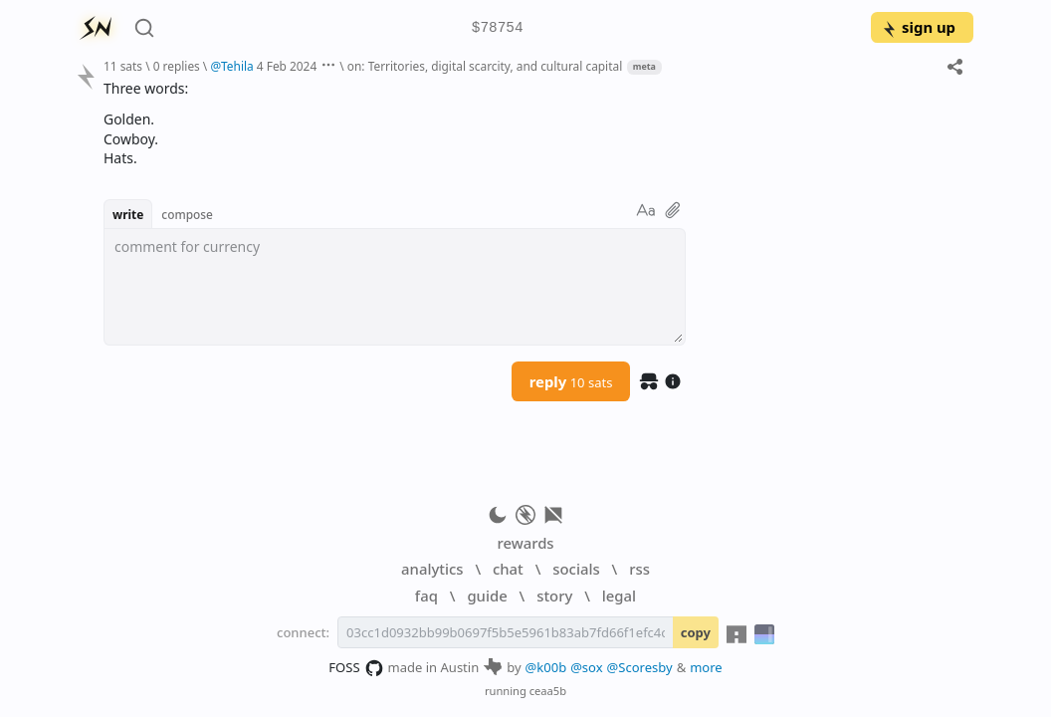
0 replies (176, 66)
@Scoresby (640, 667)
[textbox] (394, 287)
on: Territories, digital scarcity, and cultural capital (484, 66)
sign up (918, 27)
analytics (432, 569)
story (554, 595)
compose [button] (187, 214)
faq (426, 595)
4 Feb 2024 (286, 66)
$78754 (498, 28)
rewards (525, 543)
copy (696, 632)
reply (571, 381)
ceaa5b (547, 690)
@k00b (546, 667)
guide (487, 595)
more (706, 667)
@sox (586, 667)
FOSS (355, 668)
